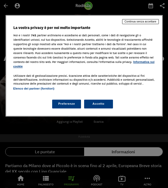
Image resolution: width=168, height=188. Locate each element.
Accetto (99, 103)
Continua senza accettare (140, 21)
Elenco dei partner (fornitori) (34, 88)
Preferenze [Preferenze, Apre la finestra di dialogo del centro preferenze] (66, 103)
